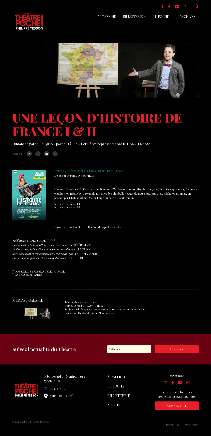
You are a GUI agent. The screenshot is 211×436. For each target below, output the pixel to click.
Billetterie (133, 16)
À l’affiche (106, 16)
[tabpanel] (34, 313)
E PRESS (35, 271)
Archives (187, 16)
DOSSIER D (22, 271)
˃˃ (13, 271)
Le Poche (161, 16)
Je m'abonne (177, 349)
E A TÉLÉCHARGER (52, 271)
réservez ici (73, 204)
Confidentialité (192, 424)
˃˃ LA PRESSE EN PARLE (27, 274)
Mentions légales (173, 424)
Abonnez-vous (177, 405)
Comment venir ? (59, 396)
